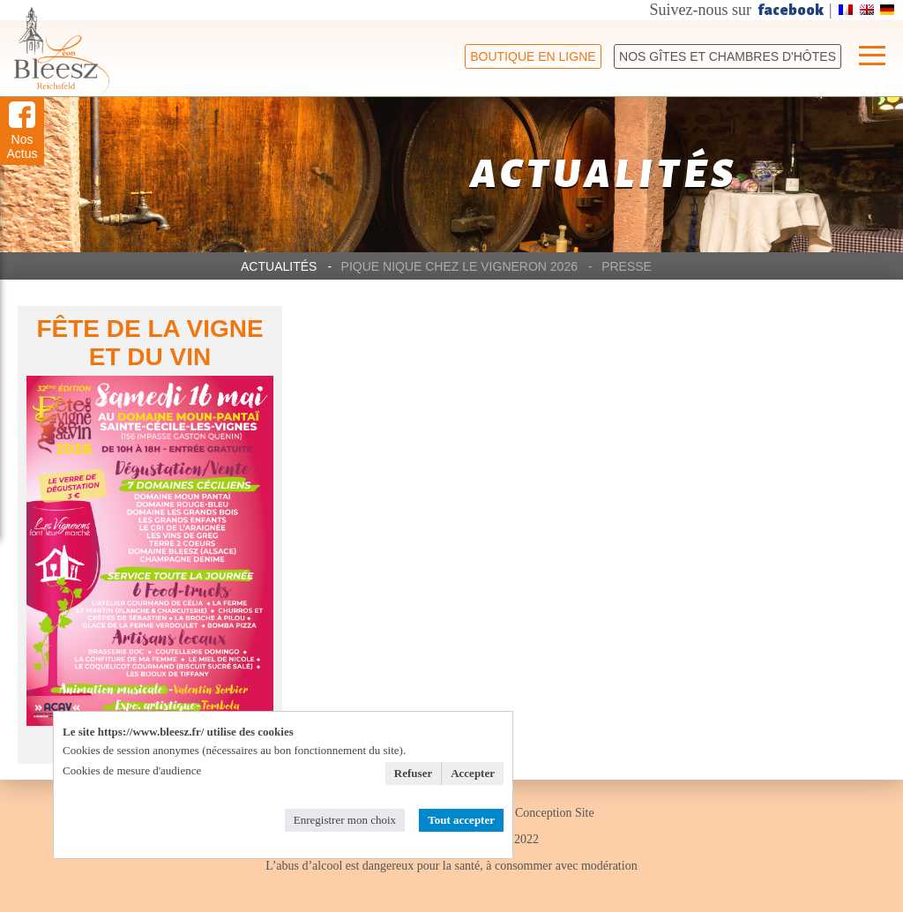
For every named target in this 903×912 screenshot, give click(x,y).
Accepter (473, 773)
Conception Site (554, 812)
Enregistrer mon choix (345, 819)
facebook (791, 11)
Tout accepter (461, 819)
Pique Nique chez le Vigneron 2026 (459, 266)
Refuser (413, 773)
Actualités (279, 266)
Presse (626, 266)
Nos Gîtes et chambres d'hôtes (727, 56)
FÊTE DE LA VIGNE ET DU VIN (149, 342)
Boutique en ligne (532, 56)
